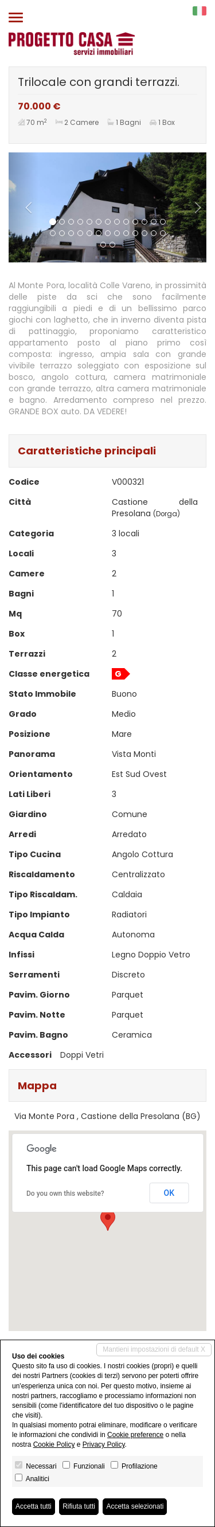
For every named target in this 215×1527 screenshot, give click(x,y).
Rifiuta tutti (78, 1506)
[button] (23, 207)
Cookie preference (135, 1435)
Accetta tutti (33, 1506)
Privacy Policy (104, 1444)
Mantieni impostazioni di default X (154, 1349)
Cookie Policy (54, 1444)
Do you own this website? (65, 1194)
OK (169, 1193)
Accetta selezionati (134, 1506)
